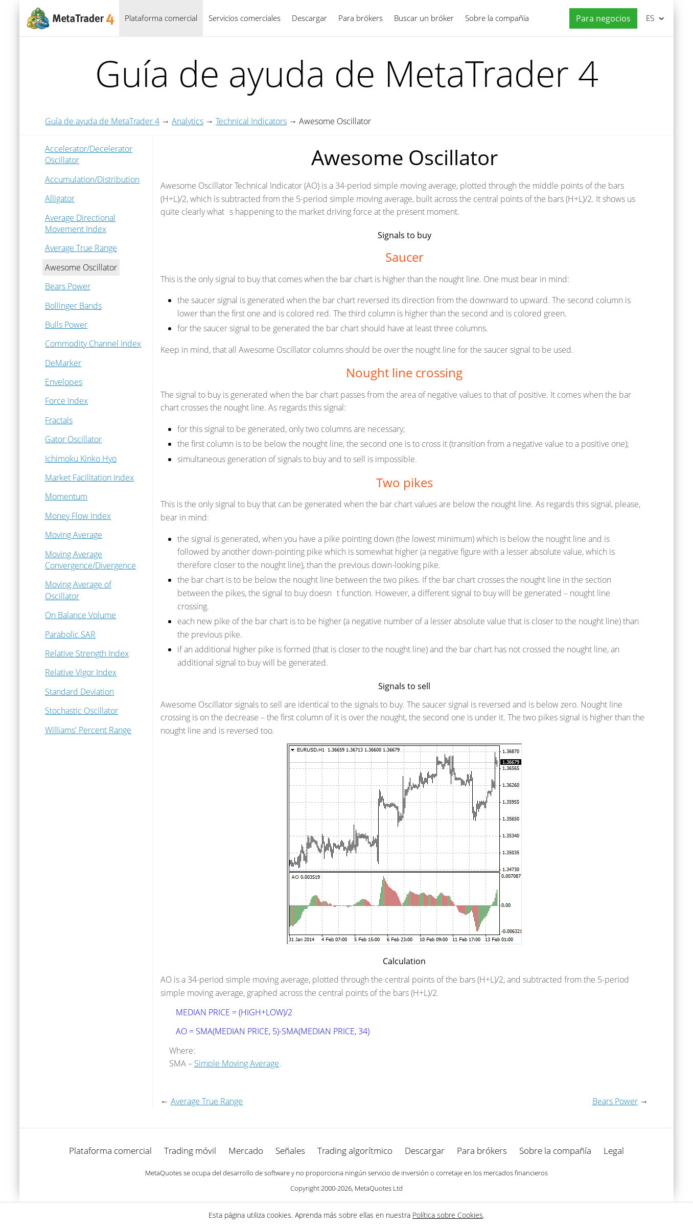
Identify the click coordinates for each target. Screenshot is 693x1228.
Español (649, 18)
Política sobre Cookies (447, 1215)
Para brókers (360, 18)
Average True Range (81, 248)
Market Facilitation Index (89, 477)
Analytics (187, 121)
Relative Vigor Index (81, 672)
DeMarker (63, 363)
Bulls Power (66, 324)
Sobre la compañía (497, 18)
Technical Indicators (251, 121)
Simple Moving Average (236, 1063)
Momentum (66, 496)
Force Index (66, 400)
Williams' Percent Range (88, 730)
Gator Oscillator (73, 439)
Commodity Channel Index (93, 343)
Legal (614, 1150)
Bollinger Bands (73, 305)
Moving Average (73, 534)
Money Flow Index (78, 515)
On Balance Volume (80, 615)
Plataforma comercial (161, 18)
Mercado (245, 1150)
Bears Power (67, 286)
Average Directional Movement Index (80, 223)
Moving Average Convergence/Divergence (90, 560)
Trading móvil (190, 1150)
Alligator (60, 198)
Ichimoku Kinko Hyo (81, 458)
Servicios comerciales (245, 18)
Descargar (309, 18)
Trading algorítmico (354, 1150)
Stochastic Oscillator (81, 710)
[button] (601, 18)
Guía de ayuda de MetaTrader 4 (102, 121)
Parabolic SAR (70, 634)
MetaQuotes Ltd (379, 1188)
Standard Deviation (79, 691)
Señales (290, 1150)
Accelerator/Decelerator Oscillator (88, 154)
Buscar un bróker (424, 18)
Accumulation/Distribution (92, 179)
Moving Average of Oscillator (78, 590)
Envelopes (63, 382)
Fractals (59, 420)
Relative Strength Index (87, 653)
